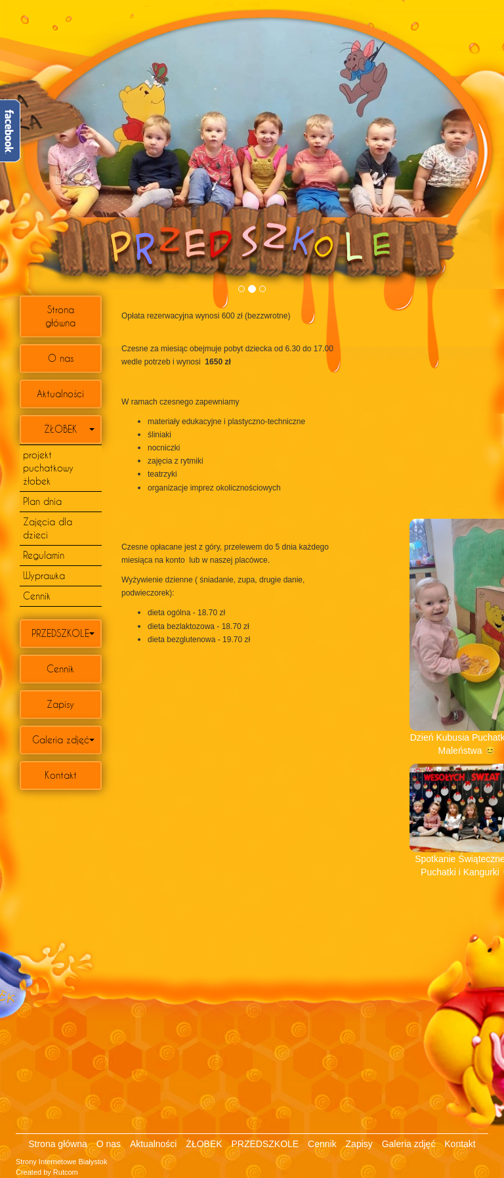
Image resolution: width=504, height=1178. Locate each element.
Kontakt (61, 775)
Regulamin (43, 555)
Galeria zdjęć (60, 739)
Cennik (37, 595)
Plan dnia (42, 501)
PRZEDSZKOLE (60, 633)
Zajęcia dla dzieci (47, 528)
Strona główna (60, 316)
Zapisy (60, 704)
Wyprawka (44, 575)
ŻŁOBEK (60, 429)
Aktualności (60, 393)
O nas (61, 358)
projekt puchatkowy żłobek (48, 468)
